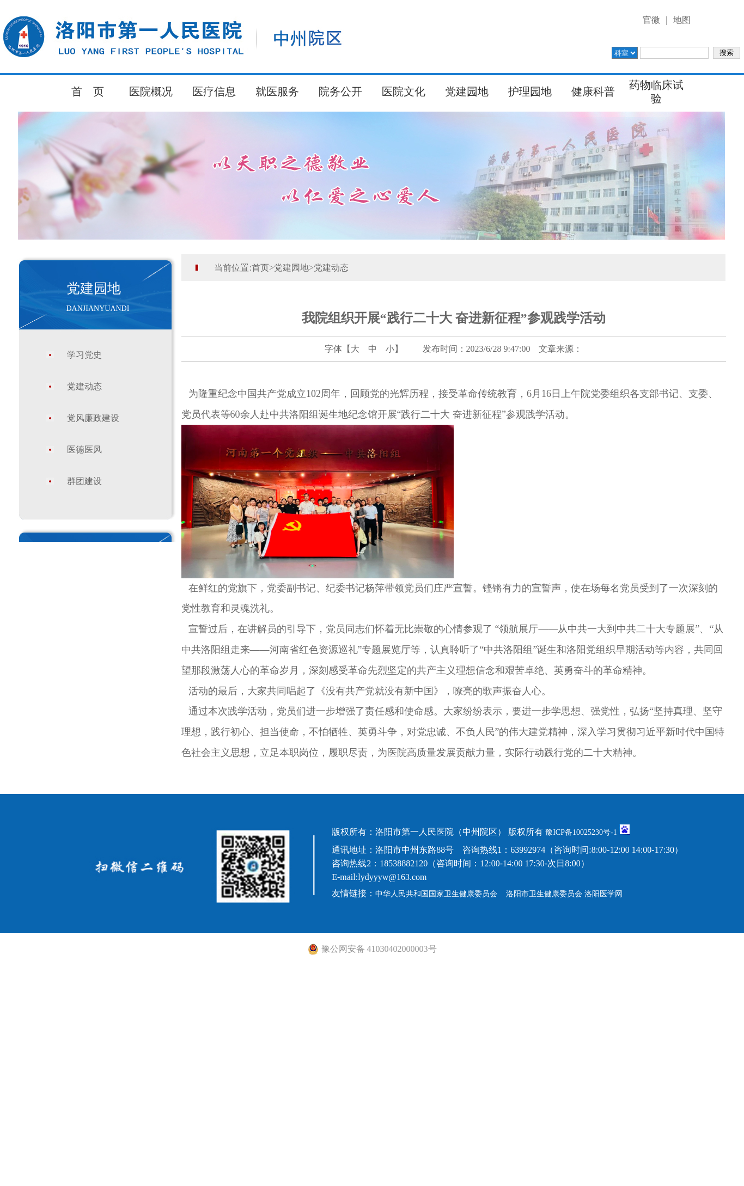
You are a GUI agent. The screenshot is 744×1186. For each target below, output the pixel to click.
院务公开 (340, 91)
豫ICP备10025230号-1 (581, 832)
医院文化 (403, 91)
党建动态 (84, 386)
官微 (651, 20)
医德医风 (84, 449)
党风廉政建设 (93, 418)
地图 (682, 20)
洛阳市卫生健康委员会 (544, 894)
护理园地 (530, 91)
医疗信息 (214, 91)
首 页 (87, 91)
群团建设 (84, 481)
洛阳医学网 (603, 894)
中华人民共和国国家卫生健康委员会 (436, 894)
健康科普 (593, 91)
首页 (260, 267)
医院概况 (151, 91)
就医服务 (277, 91)
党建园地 (467, 91)
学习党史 (84, 354)
